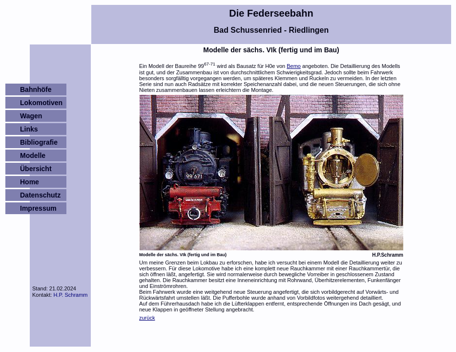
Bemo (294, 66)
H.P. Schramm (70, 295)
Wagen (31, 116)
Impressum (38, 208)
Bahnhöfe (36, 89)
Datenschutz (40, 195)
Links (29, 129)
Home (29, 182)
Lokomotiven (41, 103)
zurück (147, 318)
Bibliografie (39, 142)
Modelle (32, 155)
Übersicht (36, 169)
